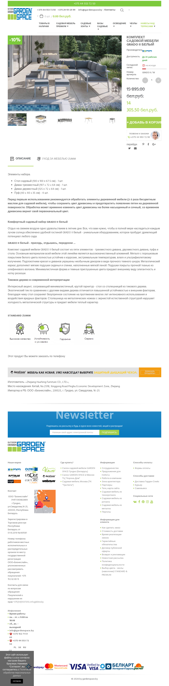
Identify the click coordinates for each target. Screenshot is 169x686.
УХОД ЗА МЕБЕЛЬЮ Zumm (56, 159)
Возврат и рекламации (113, 554)
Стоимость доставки (112, 531)
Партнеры (107, 485)
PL (15, 647)
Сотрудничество (110, 468)
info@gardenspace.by (90, 10)
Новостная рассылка (112, 558)
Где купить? (67, 462)
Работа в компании (111, 478)
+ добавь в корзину (144, 122)
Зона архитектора (111, 481)
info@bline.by (37, 602)
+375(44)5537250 (21, 602)
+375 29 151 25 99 (66, 10)
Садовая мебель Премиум (65, 25)
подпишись (109, 432)
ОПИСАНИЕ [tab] (20, 158)
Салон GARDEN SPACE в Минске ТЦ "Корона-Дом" (78, 476)
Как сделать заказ (111, 528)
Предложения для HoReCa (111, 473)
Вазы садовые (102, 26)
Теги (104, 488)
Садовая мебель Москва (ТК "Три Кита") (76, 483)
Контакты (109, 10)
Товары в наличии (44, 25)
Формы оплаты (142, 468)
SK (19, 647)
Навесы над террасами (148, 25)
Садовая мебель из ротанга (112, 500)
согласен (17, 681)
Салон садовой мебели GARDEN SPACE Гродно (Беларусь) (78, 469)
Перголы (106, 512)
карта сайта (113, 488)
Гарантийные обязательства (109, 542)
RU (24, 647)
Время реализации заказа (111, 536)
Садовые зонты (86, 25)
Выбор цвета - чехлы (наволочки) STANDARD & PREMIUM (114, 571)
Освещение (119, 24)
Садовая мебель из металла (112, 506)
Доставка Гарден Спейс (147, 481)
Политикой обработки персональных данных (17, 672)
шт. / (54, 17)
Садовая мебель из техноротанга (112, 493)
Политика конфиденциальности (113, 563)
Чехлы (133, 24)
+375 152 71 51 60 (18, 635)
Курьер (138, 485)
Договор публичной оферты (112, 549)
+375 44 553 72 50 (84, 3)
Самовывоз (141, 488)
